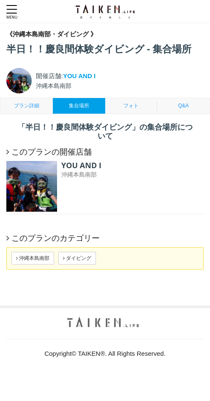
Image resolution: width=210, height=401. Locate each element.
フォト (131, 106)
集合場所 (79, 106)
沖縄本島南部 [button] (32, 258)
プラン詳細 (26, 106)
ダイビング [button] (77, 258)
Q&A (183, 106)
